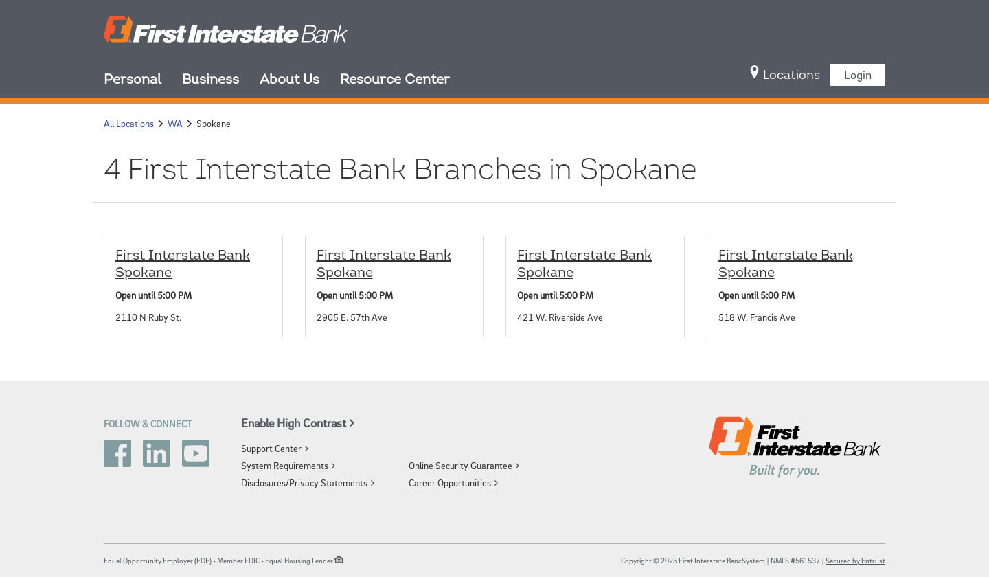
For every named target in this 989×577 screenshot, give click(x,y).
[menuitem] (143, 81)
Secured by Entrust (855, 560)
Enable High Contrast (293, 423)
